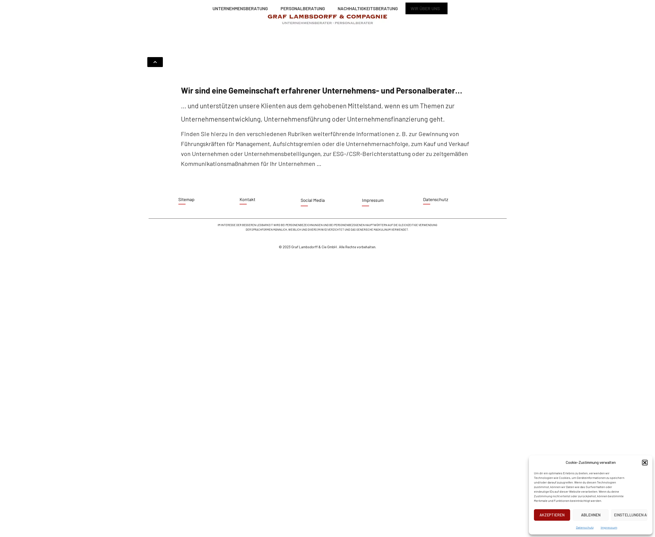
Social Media (313, 200)
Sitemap (186, 199)
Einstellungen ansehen (630, 515)
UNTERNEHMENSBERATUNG (241, 8)
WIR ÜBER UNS (426, 8)
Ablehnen (590, 515)
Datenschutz (585, 527)
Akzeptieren (552, 515)
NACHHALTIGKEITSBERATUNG (369, 8)
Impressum (609, 527)
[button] (644, 462)
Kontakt (247, 199)
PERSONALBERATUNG (304, 8)
